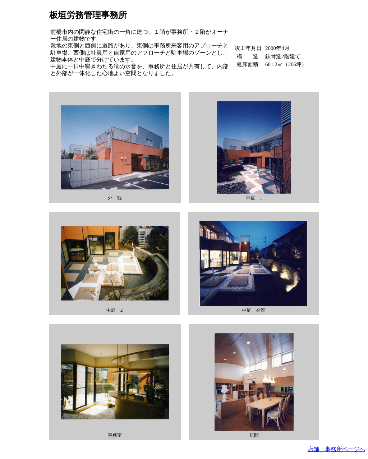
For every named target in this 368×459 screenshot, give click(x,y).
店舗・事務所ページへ (336, 449)
